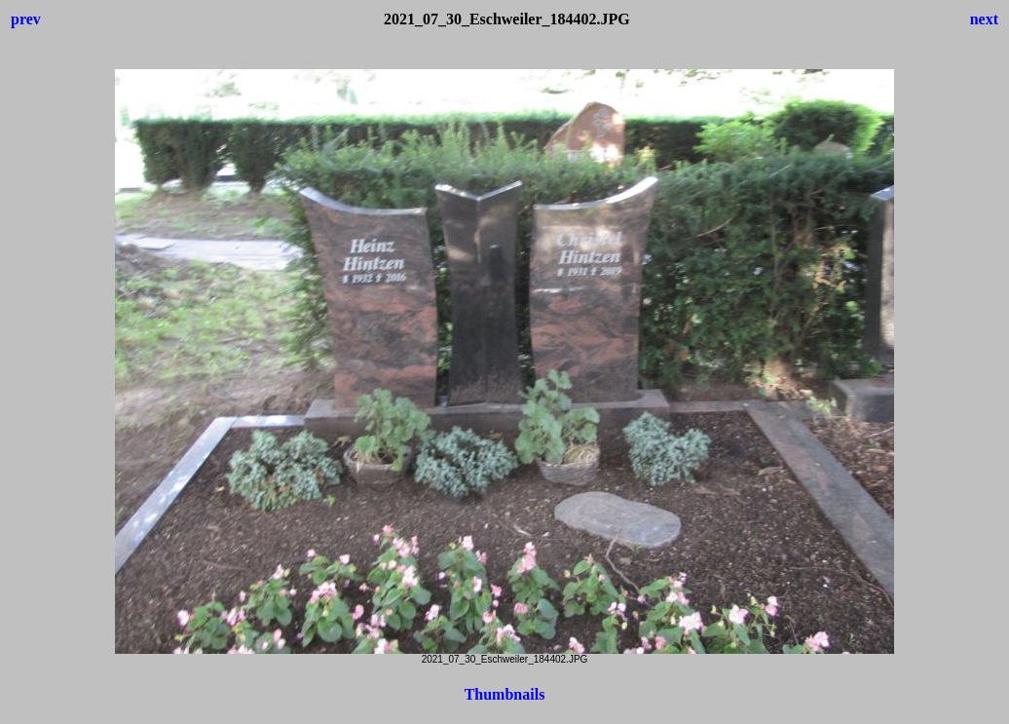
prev (26, 19)
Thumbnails (505, 694)
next (984, 19)
